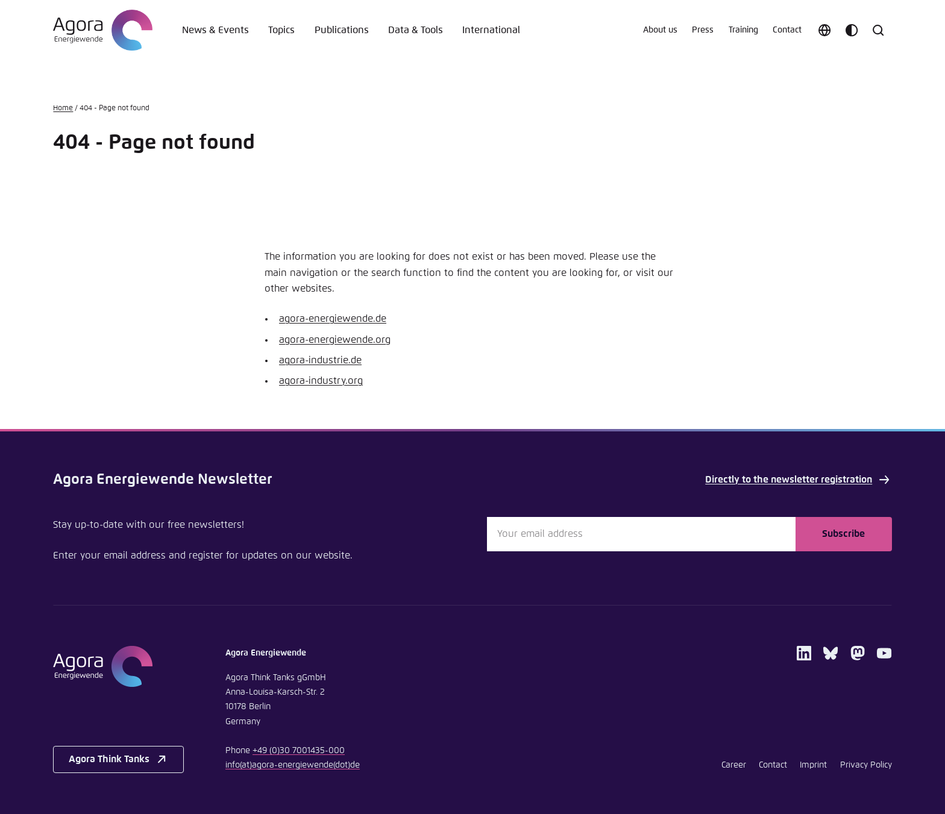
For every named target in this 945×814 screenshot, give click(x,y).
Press (703, 30)
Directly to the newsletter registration (798, 479)
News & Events (215, 30)
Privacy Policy (866, 765)
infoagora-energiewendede (292, 765)
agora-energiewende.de (332, 319)
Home (63, 108)
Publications (342, 30)
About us (660, 30)
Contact (787, 30)
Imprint (813, 765)
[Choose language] (824, 30)
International (491, 30)
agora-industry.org (321, 381)
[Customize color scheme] (851, 30)
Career (733, 765)
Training (743, 30)
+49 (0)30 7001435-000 (299, 751)
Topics (281, 30)
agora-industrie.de (320, 360)
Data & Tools (415, 30)
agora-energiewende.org (335, 340)
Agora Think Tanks (119, 759)
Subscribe (843, 534)
